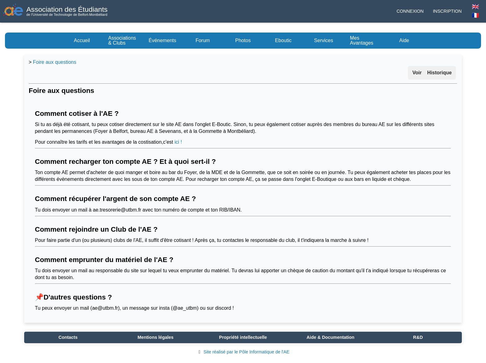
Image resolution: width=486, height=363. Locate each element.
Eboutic (283, 40)
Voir (417, 72)
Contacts (68, 337)
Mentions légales (156, 337)
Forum (203, 40)
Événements (162, 40)
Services (323, 40)
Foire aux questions (54, 62)
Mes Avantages (361, 40)
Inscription (447, 11)
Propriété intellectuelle (243, 337)
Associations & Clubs (122, 40)
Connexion (409, 11)
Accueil (82, 40)
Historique (439, 72)
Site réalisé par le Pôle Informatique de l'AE (243, 351)
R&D (418, 337)
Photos (243, 40)
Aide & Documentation (330, 337)
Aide (404, 40)
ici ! (178, 142)
